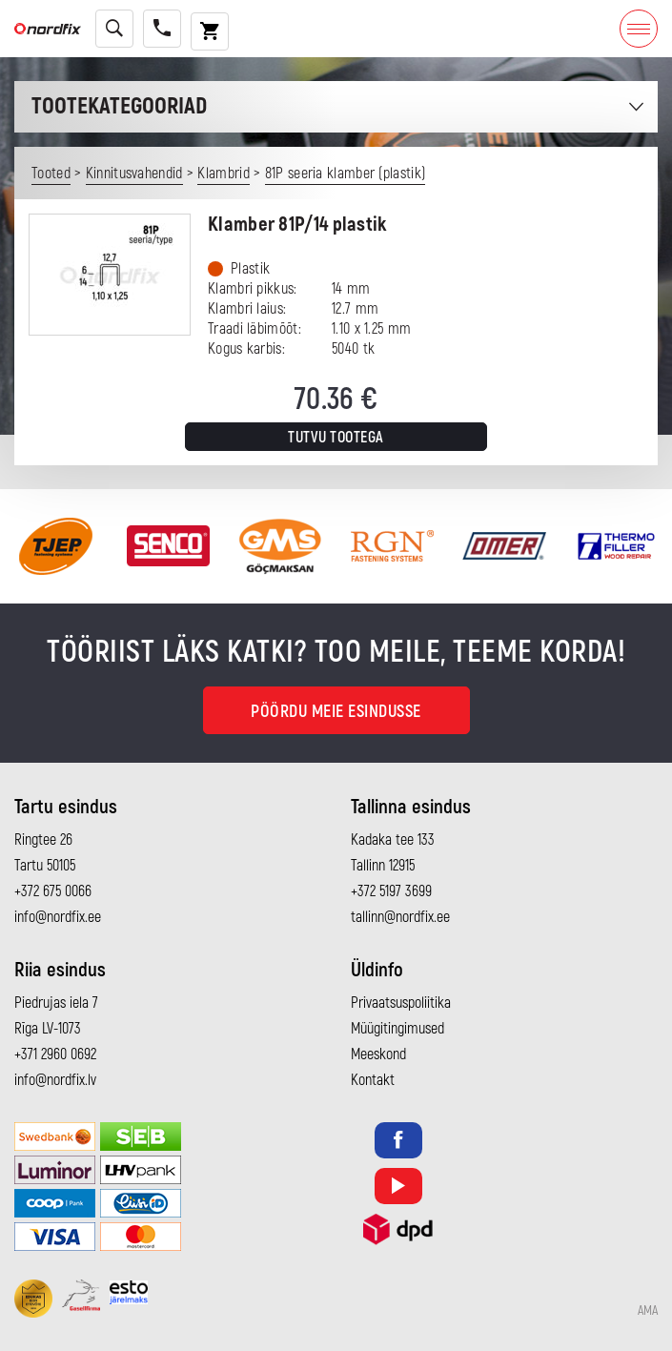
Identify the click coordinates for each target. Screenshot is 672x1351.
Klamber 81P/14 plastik (297, 224)
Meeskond (378, 1054)
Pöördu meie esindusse (336, 712)
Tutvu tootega (336, 437)
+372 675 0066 (53, 891)
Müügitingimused (397, 1028)
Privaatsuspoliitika (401, 1003)
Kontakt (373, 1080)
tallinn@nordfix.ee (400, 917)
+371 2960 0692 (55, 1054)
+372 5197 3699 (391, 891)
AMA (648, 1311)
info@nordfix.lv (55, 1080)
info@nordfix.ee (57, 917)
